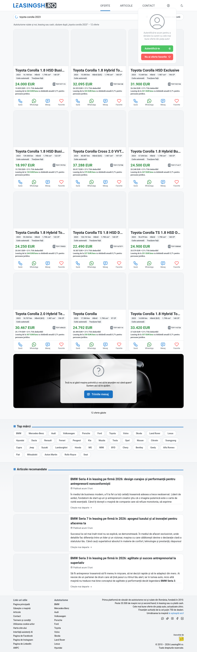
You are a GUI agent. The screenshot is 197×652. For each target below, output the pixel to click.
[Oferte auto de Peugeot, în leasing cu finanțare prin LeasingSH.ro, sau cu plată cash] (77, 440)
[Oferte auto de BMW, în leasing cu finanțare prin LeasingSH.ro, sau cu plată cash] (18, 433)
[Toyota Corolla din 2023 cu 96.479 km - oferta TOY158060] (156, 225)
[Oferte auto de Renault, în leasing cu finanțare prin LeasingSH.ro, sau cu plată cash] (48, 440)
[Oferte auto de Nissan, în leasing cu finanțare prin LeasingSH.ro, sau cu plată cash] (140, 440)
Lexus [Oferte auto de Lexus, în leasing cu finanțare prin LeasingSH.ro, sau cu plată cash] (57, 644)
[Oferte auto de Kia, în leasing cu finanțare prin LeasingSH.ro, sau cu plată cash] (89, 440)
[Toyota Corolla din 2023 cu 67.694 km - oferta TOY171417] (156, 144)
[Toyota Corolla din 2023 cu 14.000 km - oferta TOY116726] (156, 306)
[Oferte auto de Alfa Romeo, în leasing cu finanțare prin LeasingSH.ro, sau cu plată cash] (168, 447)
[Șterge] (147, 17)
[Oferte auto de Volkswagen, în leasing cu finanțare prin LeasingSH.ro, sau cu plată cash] (69, 433)
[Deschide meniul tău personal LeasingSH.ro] (168, 5)
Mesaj (47, 102)
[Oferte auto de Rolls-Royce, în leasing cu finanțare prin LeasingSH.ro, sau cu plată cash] (70, 454)
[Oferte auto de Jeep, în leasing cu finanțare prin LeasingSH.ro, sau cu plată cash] (31, 447)
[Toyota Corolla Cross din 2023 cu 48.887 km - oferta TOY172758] (98, 144)
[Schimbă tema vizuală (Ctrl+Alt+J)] (182, 5)
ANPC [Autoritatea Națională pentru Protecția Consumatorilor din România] (16, 648)
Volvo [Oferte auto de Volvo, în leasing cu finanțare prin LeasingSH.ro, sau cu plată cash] (57, 632)
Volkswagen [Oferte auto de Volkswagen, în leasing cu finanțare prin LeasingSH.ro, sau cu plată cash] (60, 616)
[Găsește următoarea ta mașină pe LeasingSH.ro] (34, 5)
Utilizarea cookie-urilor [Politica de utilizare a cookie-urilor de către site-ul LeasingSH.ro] (24, 624)
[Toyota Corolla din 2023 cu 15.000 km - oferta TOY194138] (98, 63)
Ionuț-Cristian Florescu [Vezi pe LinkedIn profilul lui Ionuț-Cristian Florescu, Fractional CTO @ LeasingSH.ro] (181, 638)
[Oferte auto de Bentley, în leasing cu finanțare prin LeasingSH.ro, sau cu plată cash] (139, 447)
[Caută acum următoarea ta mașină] (84, 17)
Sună (20, 102)
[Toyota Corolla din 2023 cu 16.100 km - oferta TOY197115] (40, 63)
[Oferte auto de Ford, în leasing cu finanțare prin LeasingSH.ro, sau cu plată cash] (99, 433)
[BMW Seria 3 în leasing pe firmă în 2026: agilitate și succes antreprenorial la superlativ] (98, 572)
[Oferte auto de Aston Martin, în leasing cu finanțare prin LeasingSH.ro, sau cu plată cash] (51, 454)
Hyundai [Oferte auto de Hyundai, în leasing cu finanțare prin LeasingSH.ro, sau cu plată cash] (58, 648)
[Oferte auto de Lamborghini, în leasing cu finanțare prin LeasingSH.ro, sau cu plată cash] (61, 447)
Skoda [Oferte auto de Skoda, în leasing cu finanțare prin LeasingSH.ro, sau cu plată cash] (57, 636)
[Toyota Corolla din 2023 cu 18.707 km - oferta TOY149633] (40, 306)
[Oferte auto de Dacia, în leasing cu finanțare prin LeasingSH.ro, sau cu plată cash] (34, 440)
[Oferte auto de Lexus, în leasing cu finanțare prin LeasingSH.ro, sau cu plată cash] (170, 433)
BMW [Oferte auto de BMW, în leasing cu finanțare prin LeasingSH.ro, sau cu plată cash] (56, 604)
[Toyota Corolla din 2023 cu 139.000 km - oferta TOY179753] (40, 144)
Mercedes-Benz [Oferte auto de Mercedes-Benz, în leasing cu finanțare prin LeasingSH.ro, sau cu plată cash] (61, 608)
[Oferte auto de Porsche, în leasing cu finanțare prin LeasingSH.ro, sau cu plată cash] (86, 433)
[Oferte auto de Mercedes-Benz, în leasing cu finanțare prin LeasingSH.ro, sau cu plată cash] (36, 433)
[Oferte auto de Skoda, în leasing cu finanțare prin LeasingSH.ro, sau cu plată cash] (139, 433)
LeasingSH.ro (176, 644)
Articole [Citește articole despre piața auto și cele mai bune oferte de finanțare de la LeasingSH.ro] (17, 612)
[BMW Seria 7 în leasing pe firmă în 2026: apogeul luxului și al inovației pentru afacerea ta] (98, 532)
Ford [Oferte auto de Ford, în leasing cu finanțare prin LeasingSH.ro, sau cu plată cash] (56, 624)
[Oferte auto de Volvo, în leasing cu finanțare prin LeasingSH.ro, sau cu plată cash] (125, 433)
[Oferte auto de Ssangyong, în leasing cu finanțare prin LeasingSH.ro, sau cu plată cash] (171, 440)
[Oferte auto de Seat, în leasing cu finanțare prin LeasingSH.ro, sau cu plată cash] (86, 454)
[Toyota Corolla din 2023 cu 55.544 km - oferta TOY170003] (40, 225)
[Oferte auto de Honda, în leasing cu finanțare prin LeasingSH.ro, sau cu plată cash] (78, 447)
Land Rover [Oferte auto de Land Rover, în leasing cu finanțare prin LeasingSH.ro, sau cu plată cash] (59, 640)
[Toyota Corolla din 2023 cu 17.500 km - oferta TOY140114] (98, 306)
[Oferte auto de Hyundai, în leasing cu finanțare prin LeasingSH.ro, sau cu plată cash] (20, 440)
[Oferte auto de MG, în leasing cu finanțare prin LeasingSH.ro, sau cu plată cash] (90, 447)
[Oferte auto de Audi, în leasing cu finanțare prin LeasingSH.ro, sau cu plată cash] (53, 433)
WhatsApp (34, 102)
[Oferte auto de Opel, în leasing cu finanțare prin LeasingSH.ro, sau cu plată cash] (127, 440)
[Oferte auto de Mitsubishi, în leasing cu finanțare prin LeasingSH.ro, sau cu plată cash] (32, 454)
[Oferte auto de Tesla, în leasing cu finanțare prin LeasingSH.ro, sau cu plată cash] (115, 440)
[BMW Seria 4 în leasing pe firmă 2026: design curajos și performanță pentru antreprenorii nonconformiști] (98, 493)
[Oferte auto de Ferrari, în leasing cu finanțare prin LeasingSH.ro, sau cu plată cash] (62, 440)
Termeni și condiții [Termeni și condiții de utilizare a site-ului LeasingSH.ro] (22, 620)
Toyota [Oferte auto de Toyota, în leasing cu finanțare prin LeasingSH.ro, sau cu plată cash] (57, 628)
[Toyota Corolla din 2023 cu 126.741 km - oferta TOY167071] (98, 225)
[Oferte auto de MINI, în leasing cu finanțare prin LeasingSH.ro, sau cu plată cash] (101, 447)
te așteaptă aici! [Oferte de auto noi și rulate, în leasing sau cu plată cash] (176, 613)
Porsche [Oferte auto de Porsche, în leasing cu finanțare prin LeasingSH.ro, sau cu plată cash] (58, 620)
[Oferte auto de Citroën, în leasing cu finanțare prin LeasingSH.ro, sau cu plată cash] (154, 440)
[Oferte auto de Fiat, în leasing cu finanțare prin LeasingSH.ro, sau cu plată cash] (18, 454)
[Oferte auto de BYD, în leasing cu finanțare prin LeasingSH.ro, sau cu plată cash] (113, 447)
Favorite (61, 102)
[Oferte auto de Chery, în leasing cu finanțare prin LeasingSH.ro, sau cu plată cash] (125, 447)
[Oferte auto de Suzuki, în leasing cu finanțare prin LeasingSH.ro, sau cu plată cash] (44, 447)
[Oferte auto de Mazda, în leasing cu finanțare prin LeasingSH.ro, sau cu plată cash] (102, 440)
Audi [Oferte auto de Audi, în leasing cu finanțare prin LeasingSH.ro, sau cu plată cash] (56, 612)
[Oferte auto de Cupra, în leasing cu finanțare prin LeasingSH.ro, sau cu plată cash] (19, 447)
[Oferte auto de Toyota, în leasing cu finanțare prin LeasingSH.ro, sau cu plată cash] (112, 433)
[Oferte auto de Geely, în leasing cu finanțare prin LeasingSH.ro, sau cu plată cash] (153, 447)
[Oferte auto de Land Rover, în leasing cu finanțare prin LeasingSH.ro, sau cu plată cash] (155, 433)
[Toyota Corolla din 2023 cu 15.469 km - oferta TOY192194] (156, 63)
